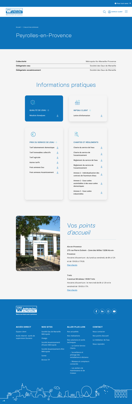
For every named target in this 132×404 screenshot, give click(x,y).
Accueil (18, 27)
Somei (44, 355)
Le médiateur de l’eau (101, 340)
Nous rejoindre (98, 344)
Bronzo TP (46, 360)
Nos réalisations (73, 336)
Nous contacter (99, 331)
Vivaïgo (44, 338)
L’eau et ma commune (30, 27)
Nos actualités (72, 331)
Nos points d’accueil (101, 336)
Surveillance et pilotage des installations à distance (79, 354)
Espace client (21, 331)
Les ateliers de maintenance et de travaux (77, 370)
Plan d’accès (72, 265)
